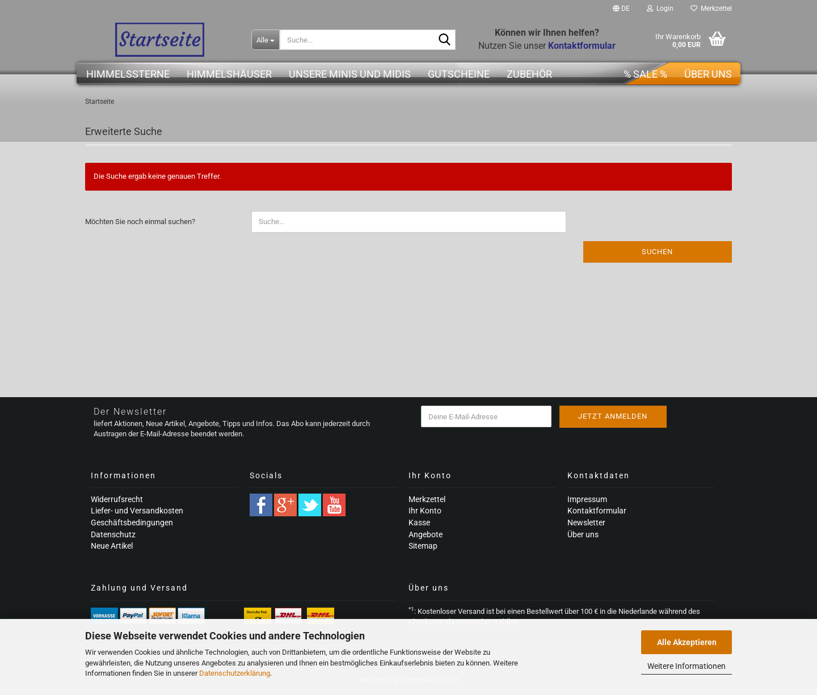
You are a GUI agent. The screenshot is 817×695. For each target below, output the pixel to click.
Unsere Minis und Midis (350, 74)
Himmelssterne (128, 74)
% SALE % (645, 74)
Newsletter (586, 522)
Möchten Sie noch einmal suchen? (140, 221)
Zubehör (529, 74)
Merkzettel (711, 8)
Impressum (587, 499)
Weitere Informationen (686, 666)
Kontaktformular (596, 510)
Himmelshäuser (229, 74)
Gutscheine (459, 74)
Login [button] (660, 8)
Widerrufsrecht (117, 499)
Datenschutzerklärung (234, 673)
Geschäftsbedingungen (132, 522)
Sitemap (422, 545)
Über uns (708, 74)
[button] (621, 8)
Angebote (425, 534)
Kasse (419, 522)
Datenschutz (113, 534)
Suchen (657, 251)
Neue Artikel (112, 545)
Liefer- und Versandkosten (137, 510)
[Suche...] (265, 40)
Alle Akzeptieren (687, 642)
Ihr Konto (424, 510)
